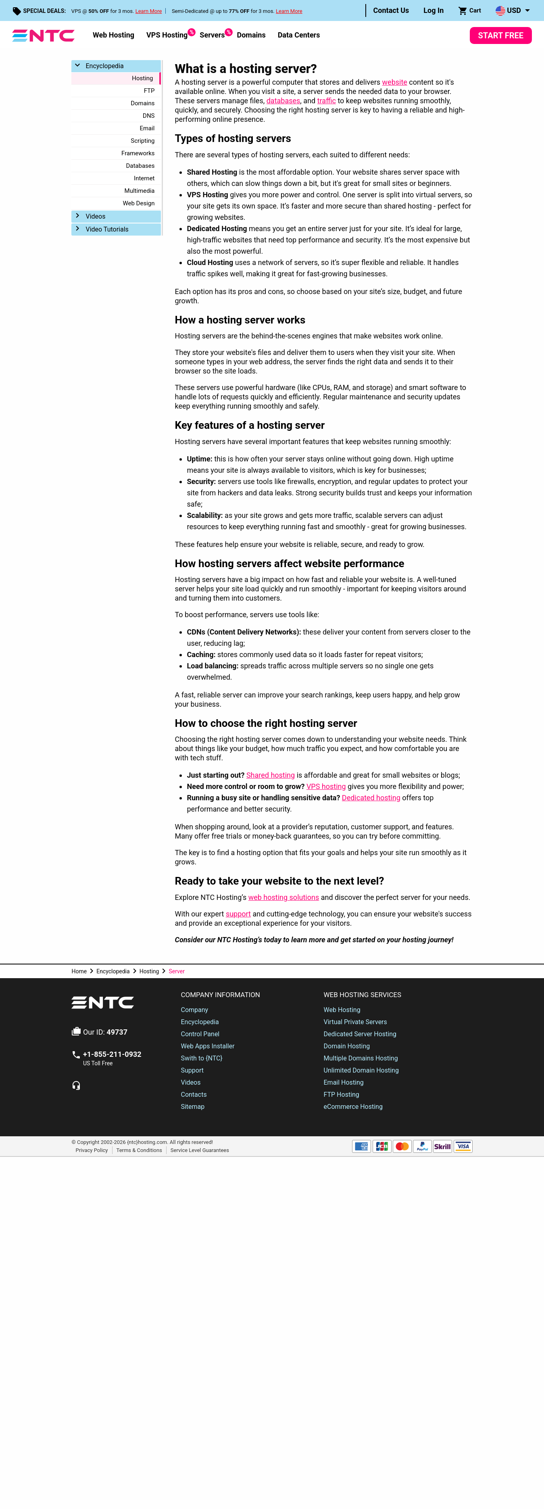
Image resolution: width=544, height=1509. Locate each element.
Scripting (142, 140)
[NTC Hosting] (43, 35)
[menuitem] (391, 10)
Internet (144, 178)
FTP (149, 90)
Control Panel (200, 1034)
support (238, 914)
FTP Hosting (341, 1094)
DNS (148, 115)
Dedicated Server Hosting (360, 1034)
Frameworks (137, 153)
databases (283, 100)
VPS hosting (326, 786)
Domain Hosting (347, 1046)
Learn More (148, 11)
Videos (95, 216)
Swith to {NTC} (201, 1058)
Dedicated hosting (371, 797)
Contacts (193, 1094)
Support (192, 1070)
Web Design (138, 203)
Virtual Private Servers (355, 1022)
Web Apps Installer (207, 1046)
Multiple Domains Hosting (361, 1058)
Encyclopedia (104, 66)
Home (79, 971)
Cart (469, 11)
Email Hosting (344, 1082)
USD (508, 11)
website (394, 82)
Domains (251, 35)
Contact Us (391, 10)
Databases (140, 165)
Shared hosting (270, 775)
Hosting (142, 78)
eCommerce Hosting (353, 1106)
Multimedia (140, 190)
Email (147, 128)
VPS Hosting (167, 33)
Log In (433, 10)
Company (194, 1010)
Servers (212, 33)
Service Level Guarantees (200, 1150)
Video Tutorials (106, 229)
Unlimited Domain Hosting (361, 1070)
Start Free (500, 35)
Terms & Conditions (139, 1150)
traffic (326, 100)
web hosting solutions (283, 897)
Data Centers (299, 35)
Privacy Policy (91, 1150)
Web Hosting (113, 35)
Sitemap (192, 1106)
